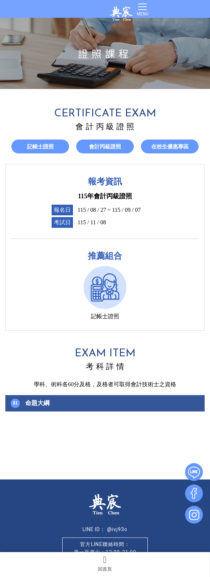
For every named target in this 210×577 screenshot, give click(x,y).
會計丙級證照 (105, 147)
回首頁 (105, 563)
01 (15, 403)
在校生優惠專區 (170, 147)
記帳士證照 (40, 147)
